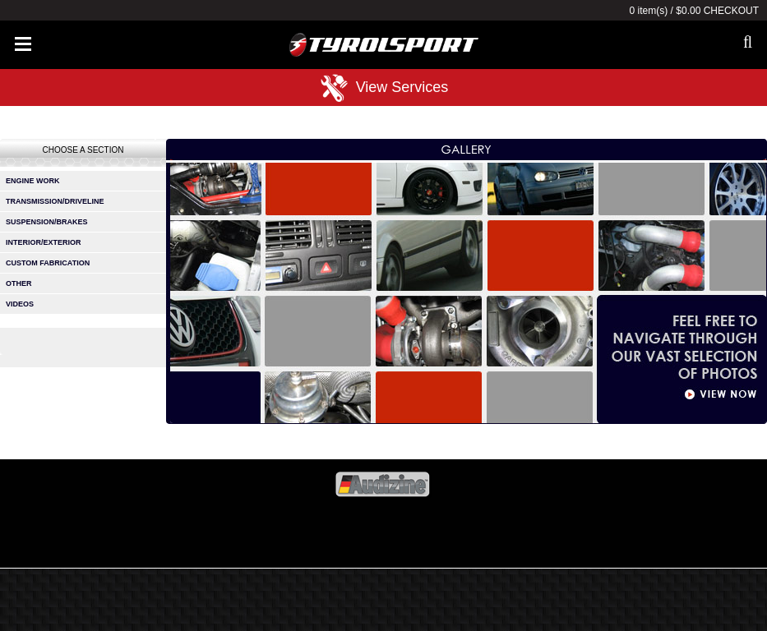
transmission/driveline (55, 201)
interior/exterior (43, 242)
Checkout (731, 10)
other (19, 283)
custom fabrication (48, 263)
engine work (33, 181)
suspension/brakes (47, 222)
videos (20, 304)
